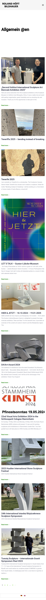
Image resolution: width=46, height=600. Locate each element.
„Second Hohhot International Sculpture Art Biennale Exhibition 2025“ (22, 88)
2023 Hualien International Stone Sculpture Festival (21, 469)
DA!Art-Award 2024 (10, 364)
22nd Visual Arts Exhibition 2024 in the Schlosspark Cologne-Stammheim (19, 417)
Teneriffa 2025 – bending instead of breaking (22, 139)
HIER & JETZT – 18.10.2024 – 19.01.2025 (21, 313)
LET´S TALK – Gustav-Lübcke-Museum (20, 263)
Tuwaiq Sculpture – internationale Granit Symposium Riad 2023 (20, 559)
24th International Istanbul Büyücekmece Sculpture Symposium (20, 514)
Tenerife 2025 (7, 179)
